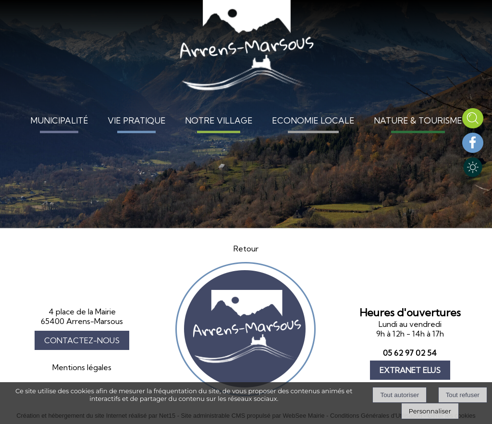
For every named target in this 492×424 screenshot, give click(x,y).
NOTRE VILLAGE (219, 120)
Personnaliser (430, 411)
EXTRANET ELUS (410, 370)
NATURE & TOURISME (418, 120)
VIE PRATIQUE (137, 120)
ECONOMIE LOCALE (313, 120)
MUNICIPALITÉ (59, 120)
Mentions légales (81, 367)
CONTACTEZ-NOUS (82, 340)
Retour (246, 248)
